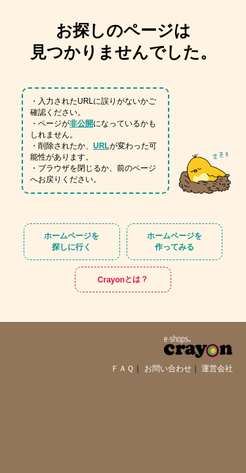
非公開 (81, 123)
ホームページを (71, 242)
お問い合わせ (168, 368)
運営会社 (217, 368)
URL (101, 145)
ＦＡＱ (122, 368)
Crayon (123, 279)
